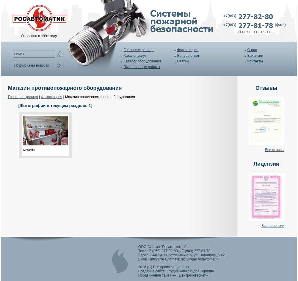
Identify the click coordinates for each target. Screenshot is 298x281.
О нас (252, 50)
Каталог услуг (135, 56)
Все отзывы (274, 150)
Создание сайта (151, 271)
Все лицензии (272, 226)
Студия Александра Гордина (190, 271)
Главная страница (139, 50)
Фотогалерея (188, 50)
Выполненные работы (142, 67)
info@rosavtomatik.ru (167, 259)
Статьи (183, 61)
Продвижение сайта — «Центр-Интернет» (173, 275)
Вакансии (255, 56)
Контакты (255, 61)
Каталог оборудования (142, 61)
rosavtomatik (208, 259)
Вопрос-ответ (188, 56)
